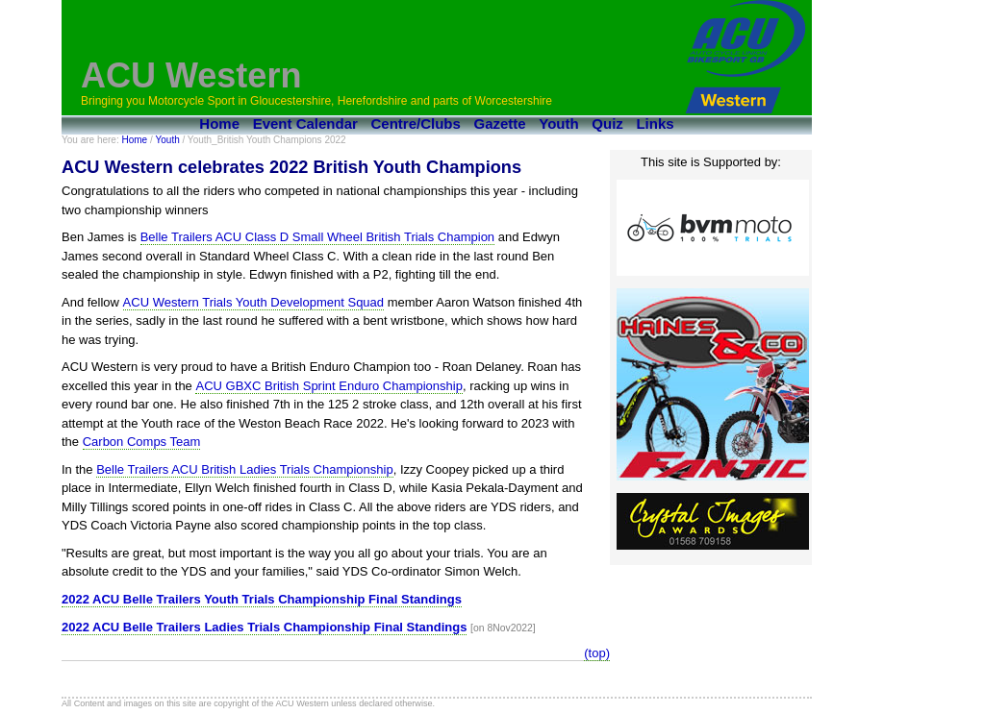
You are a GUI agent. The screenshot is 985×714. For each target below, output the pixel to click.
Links (654, 123)
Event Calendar (305, 123)
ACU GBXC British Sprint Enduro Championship (328, 386)
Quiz (607, 123)
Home (219, 123)
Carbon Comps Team (142, 441)
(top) (597, 653)
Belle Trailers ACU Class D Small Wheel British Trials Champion (317, 237)
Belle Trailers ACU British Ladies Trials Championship (244, 469)
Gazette (500, 123)
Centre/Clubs (416, 123)
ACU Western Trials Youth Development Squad (253, 302)
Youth (558, 123)
